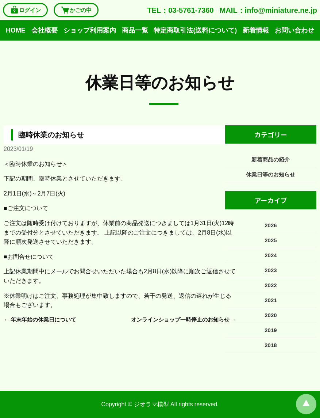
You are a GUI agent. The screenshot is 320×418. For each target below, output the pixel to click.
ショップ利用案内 (89, 30)
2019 (271, 330)
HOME (16, 30)
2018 (271, 345)
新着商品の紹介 (270, 159)
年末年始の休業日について (43, 319)
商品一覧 (135, 30)
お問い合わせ (294, 30)
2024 (271, 255)
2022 (271, 285)
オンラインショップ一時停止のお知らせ (180, 319)
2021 (271, 300)
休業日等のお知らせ (160, 82)
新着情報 (256, 30)
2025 (271, 240)
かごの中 (76, 10)
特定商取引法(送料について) (195, 30)
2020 (271, 315)
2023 (271, 270)
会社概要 (44, 30)
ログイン (25, 10)
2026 (271, 225)
